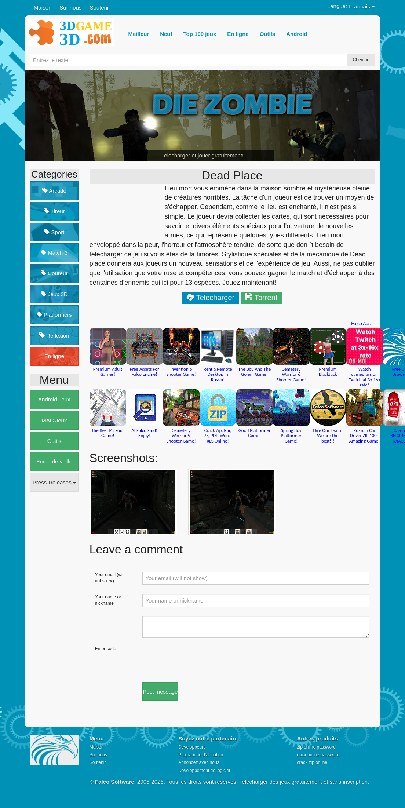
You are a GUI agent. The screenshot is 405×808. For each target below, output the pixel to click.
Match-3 (54, 253)
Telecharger (215, 298)
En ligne (54, 356)
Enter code (105, 648)
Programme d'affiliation (200, 754)
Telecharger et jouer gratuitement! (202, 155)
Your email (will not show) (109, 577)
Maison (42, 7)
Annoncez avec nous (198, 762)
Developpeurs (191, 747)
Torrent (266, 298)
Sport (54, 232)
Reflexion (54, 335)
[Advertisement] (59, 610)
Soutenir (100, 7)
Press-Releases (54, 482)
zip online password (316, 747)
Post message (160, 691)
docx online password (318, 754)
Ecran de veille (54, 461)
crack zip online (312, 762)
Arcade (54, 191)
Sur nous (70, 7)
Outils (54, 441)
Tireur (54, 211)
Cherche (361, 59)
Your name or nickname (108, 600)
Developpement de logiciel (204, 770)
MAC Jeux (54, 420)
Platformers (54, 315)
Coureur (54, 273)
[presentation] (198, 660)
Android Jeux (54, 399)
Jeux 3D (54, 294)
